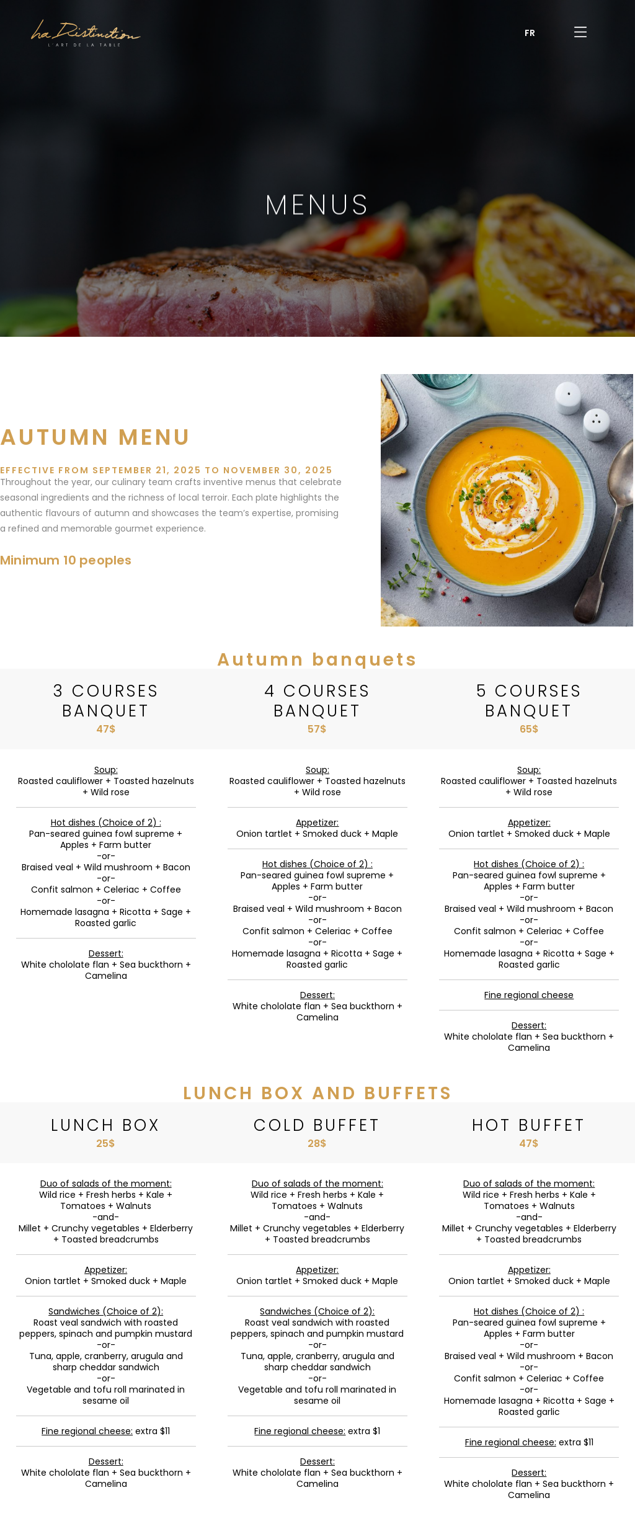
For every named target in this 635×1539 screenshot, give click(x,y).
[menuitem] (530, 33)
